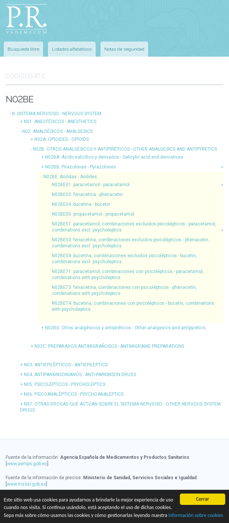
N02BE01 (91, 184)
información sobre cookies (196, 515)
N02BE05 (93, 214)
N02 (57, 131)
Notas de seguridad (124, 49)
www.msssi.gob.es (26, 484)
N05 (64, 384)
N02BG (125, 327)
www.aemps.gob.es (27, 463)
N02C (109, 346)
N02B (125, 149)
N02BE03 (87, 194)
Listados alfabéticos (72, 49)
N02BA (114, 157)
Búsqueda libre (23, 49)
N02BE (70, 176)
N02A (61, 139)
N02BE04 (81, 204)
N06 (74, 394)
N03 (66, 364)
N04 (80, 374)
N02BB (80, 167)
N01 (60, 121)
